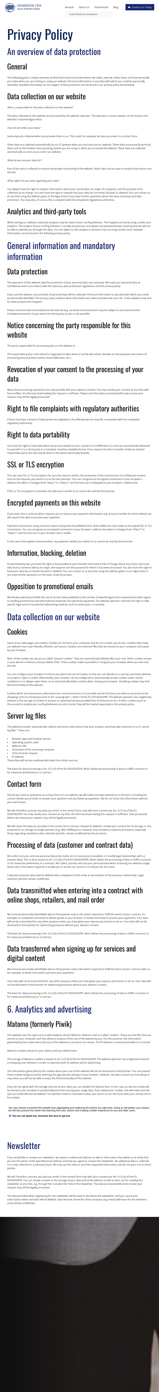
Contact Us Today (140, 7)
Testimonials (101, 7)
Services (69, 7)
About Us (84, 7)
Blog (115, 7)
